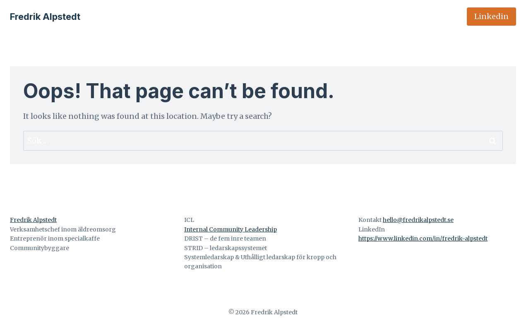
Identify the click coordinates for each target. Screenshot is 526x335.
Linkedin (491, 16)
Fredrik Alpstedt (33, 220)
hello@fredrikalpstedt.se (418, 220)
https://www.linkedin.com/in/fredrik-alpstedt (423, 238)
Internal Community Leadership (230, 229)
